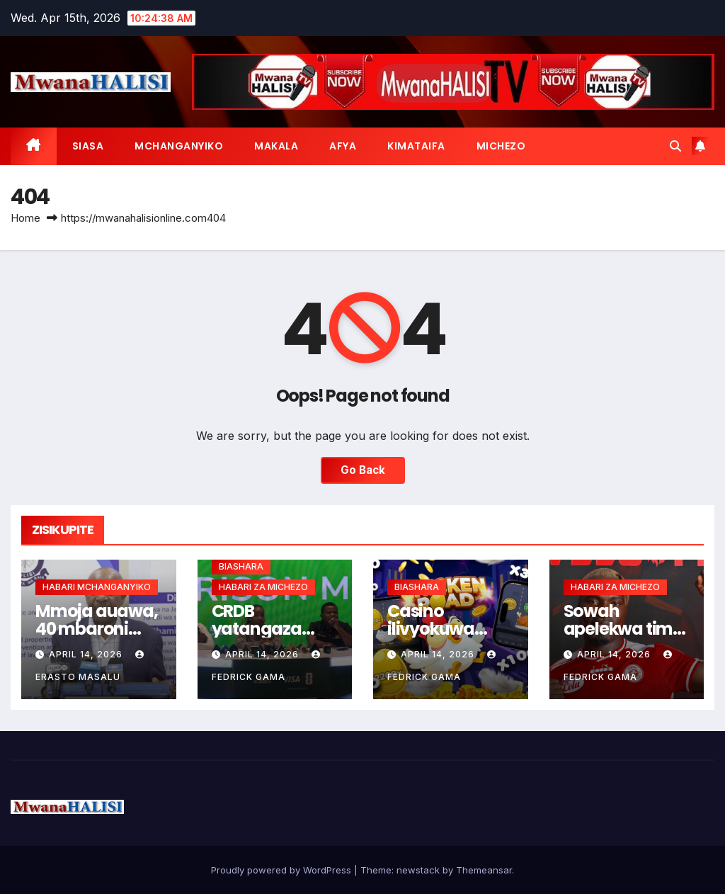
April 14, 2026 (87, 654)
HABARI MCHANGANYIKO (96, 587)
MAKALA (276, 146)
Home (25, 218)
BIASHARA (241, 566)
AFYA (342, 146)
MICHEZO (501, 146)
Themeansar (484, 870)
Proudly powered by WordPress (282, 870)
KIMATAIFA (416, 146)
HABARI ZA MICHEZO (263, 587)
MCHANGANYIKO (179, 146)
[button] (675, 146)
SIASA (88, 146)
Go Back (363, 470)
